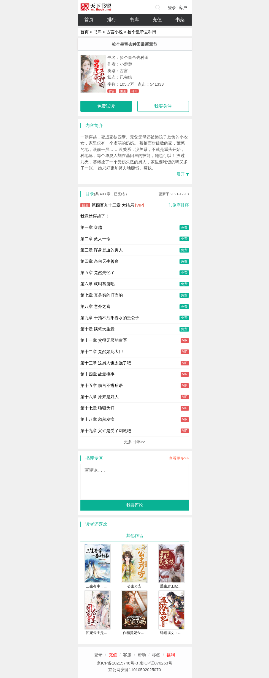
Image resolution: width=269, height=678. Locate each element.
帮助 (142, 654)
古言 (124, 70)
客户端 (183, 8)
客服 (127, 654)
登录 (172, 7)
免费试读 (106, 106)
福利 (171, 654)
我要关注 (163, 106)
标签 (156, 654)
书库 (134, 19)
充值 (157, 19)
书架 (180, 19)
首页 (89, 19)
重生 (123, 91)
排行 (111, 19)
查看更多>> (179, 458)
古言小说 (114, 31)
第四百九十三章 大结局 (112, 205)
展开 (180, 174)
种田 (134, 91)
